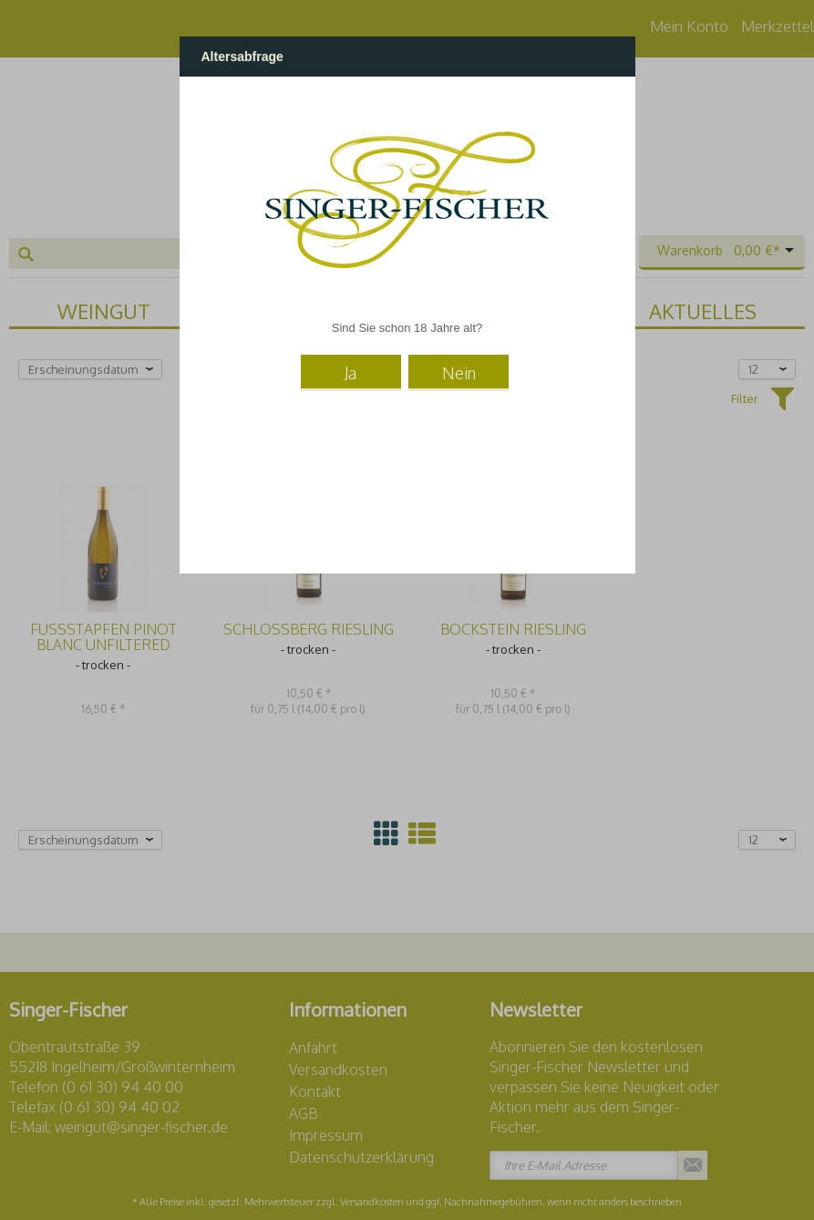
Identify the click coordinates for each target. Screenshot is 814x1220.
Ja (350, 370)
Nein (459, 370)
